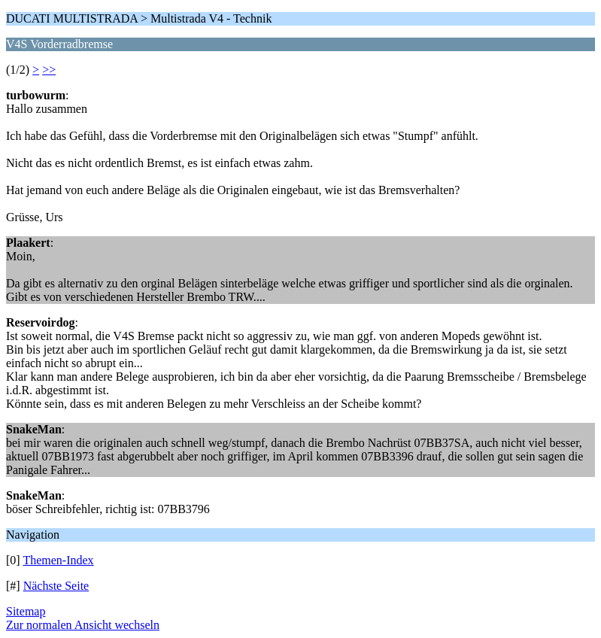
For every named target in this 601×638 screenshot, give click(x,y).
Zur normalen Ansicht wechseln (82, 624)
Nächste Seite (56, 585)
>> (49, 69)
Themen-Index (58, 560)
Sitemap (25, 611)
